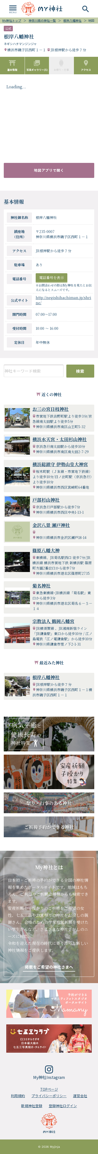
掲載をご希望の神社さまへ (49, 967)
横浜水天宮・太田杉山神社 (59, 439)
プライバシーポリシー (49, 1095)
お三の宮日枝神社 (50, 409)
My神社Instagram (49, 1072)
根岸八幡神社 (46, 677)
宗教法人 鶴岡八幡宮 (53, 621)
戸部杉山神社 (46, 499)
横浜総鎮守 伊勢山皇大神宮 (60, 464)
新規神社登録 (31, 1105)
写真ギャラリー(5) (36, 66)
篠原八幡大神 (46, 550)
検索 (80, 371)
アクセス (86, 66)
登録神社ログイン (63, 1105)
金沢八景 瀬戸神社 (51, 525)
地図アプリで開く (49, 170)
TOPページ (49, 1089)
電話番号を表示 (51, 277)
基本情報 (12, 66)
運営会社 (80, 1095)
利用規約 (18, 1095)
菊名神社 (41, 585)
